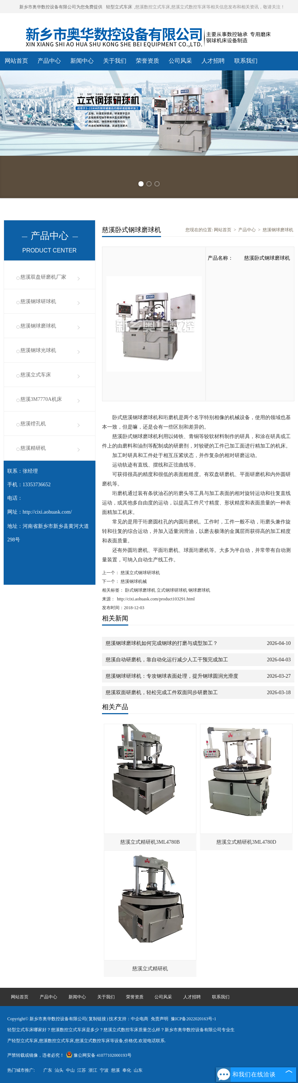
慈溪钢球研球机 (38, 301)
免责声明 (159, 1018)
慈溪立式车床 (35, 375)
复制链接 (97, 1018)
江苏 (81, 1070)
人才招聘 (213, 61)
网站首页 (16, 61)
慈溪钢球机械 (133, 581)
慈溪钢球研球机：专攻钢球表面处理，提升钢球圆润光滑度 (172, 676)
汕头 (59, 1070)
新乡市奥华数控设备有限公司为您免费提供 (60, 6)
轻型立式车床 (119, 6)
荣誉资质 (147, 61)
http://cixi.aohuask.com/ (47, 512)
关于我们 (114, 61)
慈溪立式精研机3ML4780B (150, 842)
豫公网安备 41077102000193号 (99, 1055)
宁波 (104, 1070)
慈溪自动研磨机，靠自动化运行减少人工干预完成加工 (167, 659)
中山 (70, 1070)
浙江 (93, 1070)
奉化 (126, 1070)
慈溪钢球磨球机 (38, 326)
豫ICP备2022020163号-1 (193, 1018)
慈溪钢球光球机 (38, 350)
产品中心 (49, 61)
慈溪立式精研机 (150, 968)
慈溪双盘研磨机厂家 (43, 277)
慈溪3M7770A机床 (41, 399)
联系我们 (246, 61)
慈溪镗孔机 (33, 423)
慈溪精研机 (33, 448)
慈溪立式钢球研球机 (139, 572)
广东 (47, 1070)
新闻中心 (82, 61)
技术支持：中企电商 (128, 1018)
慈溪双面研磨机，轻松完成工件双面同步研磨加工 (162, 692)
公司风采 (180, 61)
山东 (138, 1070)
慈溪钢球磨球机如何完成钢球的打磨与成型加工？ (162, 643)
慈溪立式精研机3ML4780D (246, 842)
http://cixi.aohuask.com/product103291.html (156, 599)
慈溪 (115, 1070)
